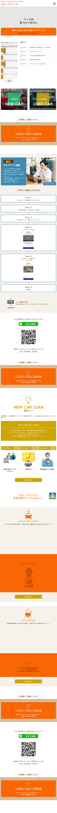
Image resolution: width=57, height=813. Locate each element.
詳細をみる (33, 480)
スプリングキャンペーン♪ (42, 51)
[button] (6, 81)
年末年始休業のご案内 (43, 60)
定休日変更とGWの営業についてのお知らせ (43, 47)
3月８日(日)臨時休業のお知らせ (43, 55)
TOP (2, 36)
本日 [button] (9, 81)
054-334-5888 (29, 134)
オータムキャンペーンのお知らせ (43, 64)
